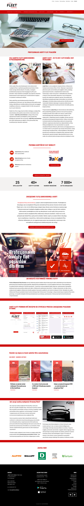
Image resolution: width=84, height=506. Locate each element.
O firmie (53, 1)
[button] (42, 175)
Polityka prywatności (72, 489)
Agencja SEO (73, 488)
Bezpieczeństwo (73, 478)
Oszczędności (73, 476)
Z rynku (74, 481)
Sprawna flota (73, 475)
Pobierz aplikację (62, 1)
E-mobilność (73, 479)
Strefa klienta (68, 1)
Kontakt (72, 1)
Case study (57, 1)
